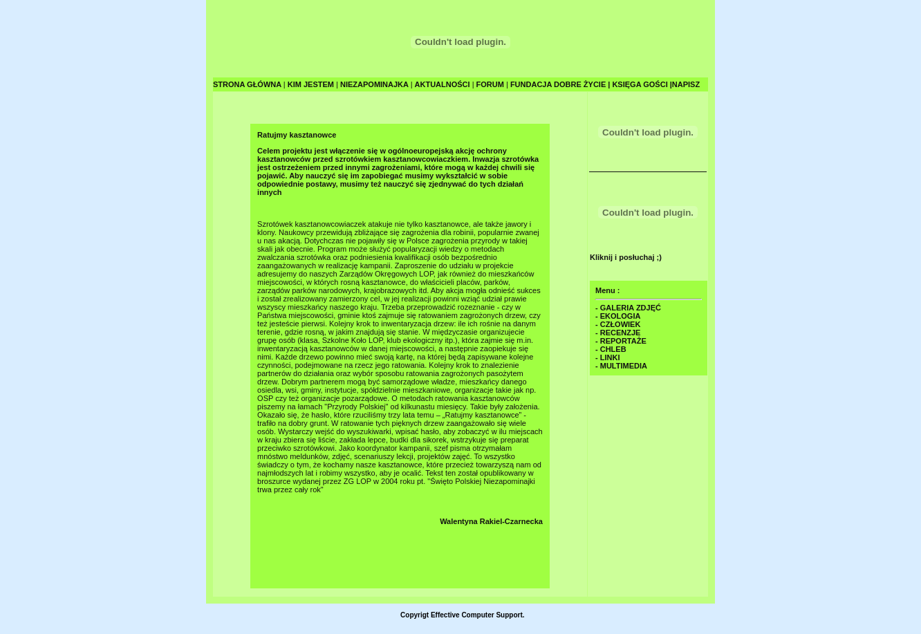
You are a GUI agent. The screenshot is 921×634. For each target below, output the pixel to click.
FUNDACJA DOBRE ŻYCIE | (559, 84)
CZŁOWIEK (620, 324)
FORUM (491, 84)
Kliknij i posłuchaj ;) (626, 257)
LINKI (610, 357)
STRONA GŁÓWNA (248, 84)
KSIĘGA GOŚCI (640, 84)
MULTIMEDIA (623, 366)
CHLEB (613, 349)
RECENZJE (620, 332)
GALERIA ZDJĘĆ (630, 308)
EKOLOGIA (620, 316)
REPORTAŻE (623, 341)
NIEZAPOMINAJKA (375, 84)
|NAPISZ (685, 84)
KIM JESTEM (312, 84)
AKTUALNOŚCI (443, 84)
